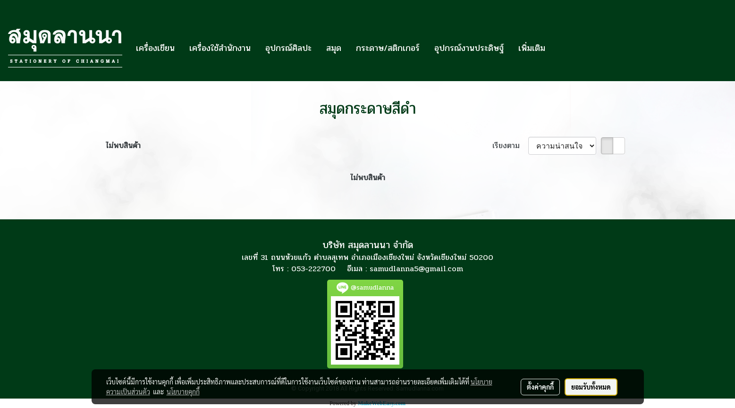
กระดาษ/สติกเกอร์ (388, 48)
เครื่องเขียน (155, 48)
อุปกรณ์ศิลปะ (288, 48)
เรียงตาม (510, 145)
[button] (561, 48)
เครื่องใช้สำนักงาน (220, 48)
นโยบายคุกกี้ (183, 391)
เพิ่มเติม (531, 48)
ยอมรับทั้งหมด (591, 387)
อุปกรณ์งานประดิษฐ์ (469, 48)
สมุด (333, 48)
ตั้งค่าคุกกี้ (540, 387)
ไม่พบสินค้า (123, 145)
